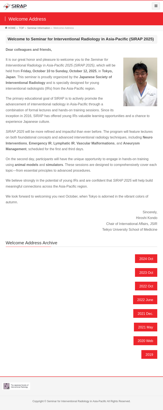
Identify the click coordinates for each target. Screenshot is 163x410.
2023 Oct (146, 272)
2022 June (145, 300)
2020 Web (145, 341)
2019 (149, 354)
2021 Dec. (145, 313)
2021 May (145, 327)
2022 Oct (146, 286)
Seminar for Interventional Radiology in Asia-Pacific (76, 401)
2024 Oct (146, 259)
